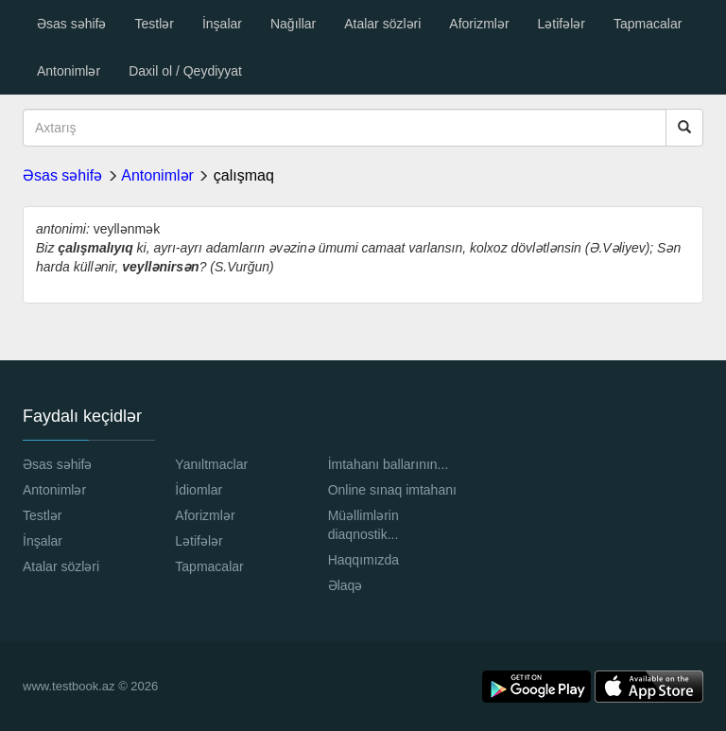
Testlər (153, 23)
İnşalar (222, 23)
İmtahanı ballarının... (388, 464)
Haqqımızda (363, 559)
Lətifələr (561, 23)
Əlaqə (345, 585)
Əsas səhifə (71, 23)
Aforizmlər (479, 23)
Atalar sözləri (382, 23)
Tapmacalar (648, 23)
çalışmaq (244, 175)
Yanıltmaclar (211, 464)
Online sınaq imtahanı (392, 489)
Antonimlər (68, 70)
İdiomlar (198, 489)
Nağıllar (293, 23)
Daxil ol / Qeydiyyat (185, 70)
